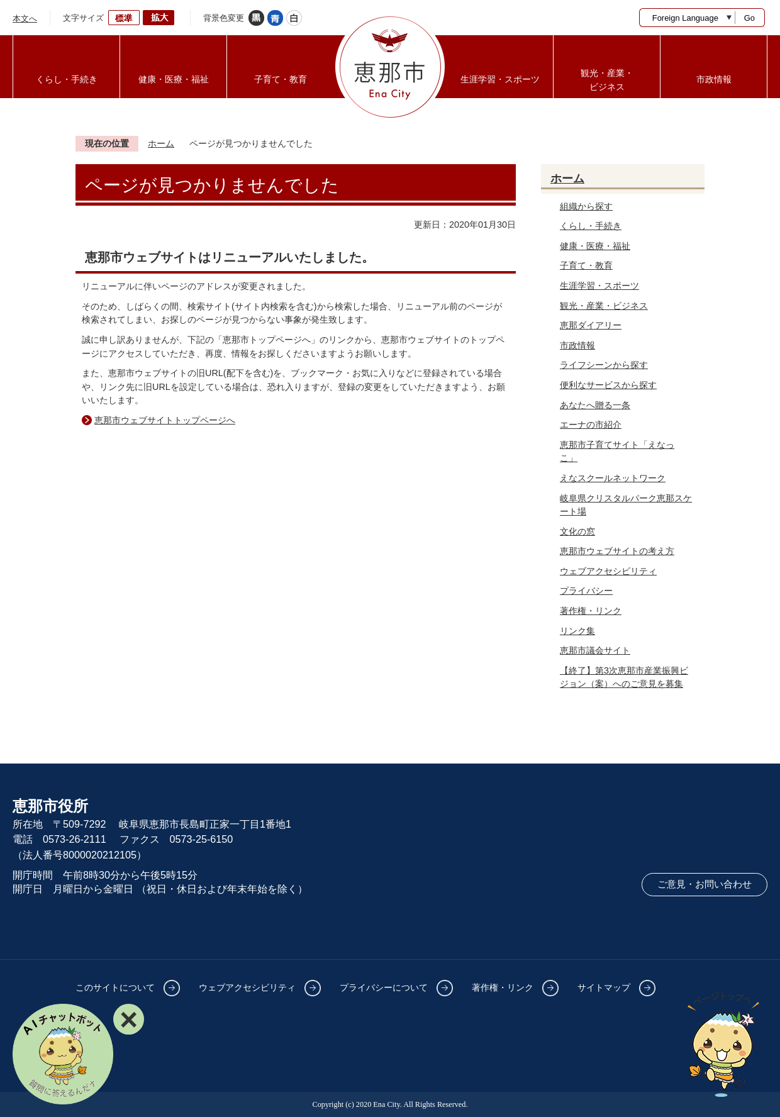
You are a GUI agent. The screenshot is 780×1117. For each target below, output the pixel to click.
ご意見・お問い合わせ (704, 884)
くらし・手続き (590, 226)
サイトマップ (603, 987)
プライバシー (586, 591)
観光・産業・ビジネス (604, 306)
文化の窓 (577, 531)
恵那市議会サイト (595, 650)
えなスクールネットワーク (613, 478)
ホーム (161, 143)
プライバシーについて (384, 987)
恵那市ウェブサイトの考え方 (617, 551)
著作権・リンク (590, 611)
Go (749, 18)
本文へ (25, 18)
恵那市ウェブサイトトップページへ (164, 420)
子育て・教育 (586, 265)
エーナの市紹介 (590, 425)
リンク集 (577, 631)
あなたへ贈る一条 (595, 405)
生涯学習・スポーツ (599, 286)
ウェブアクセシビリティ (608, 571)
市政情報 (577, 345)
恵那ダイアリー (590, 325)
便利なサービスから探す (608, 385)
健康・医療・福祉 (595, 246)
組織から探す (586, 206)
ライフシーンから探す (604, 365)
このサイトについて (115, 987)
